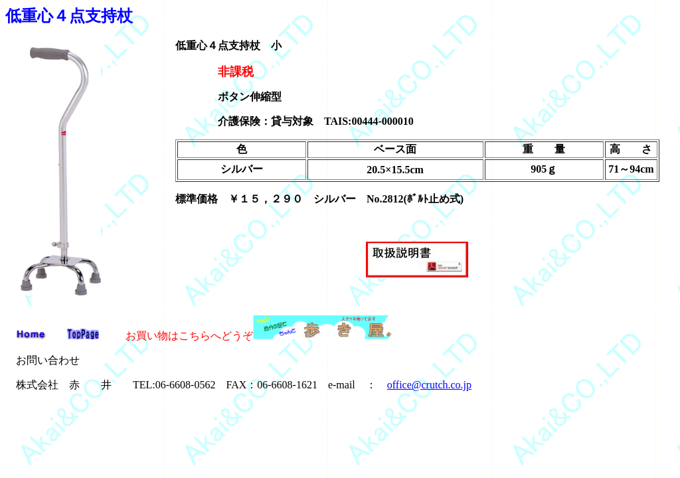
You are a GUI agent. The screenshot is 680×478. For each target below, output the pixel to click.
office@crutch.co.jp (429, 384)
